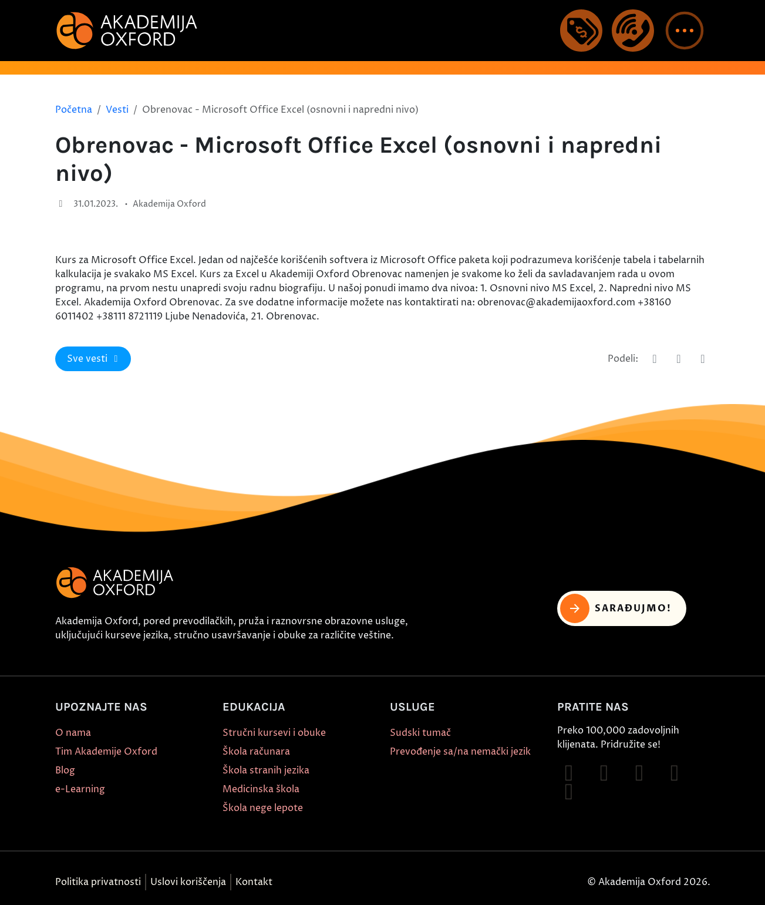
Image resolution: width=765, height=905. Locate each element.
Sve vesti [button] (94, 359)
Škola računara (256, 751)
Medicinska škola (261, 789)
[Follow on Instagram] (604, 773)
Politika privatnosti (98, 882)
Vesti (117, 109)
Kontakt (253, 882)
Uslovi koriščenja (188, 882)
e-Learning (80, 789)
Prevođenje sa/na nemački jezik (460, 751)
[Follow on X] (569, 792)
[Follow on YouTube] (674, 773)
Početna (73, 109)
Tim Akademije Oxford (106, 751)
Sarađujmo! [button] (616, 608)
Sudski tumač (420, 732)
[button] (684, 30)
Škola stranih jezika (266, 770)
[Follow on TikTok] (639, 773)
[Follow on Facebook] (569, 773)
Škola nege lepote (263, 808)
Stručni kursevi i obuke (274, 732)
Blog (65, 770)
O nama (73, 732)
